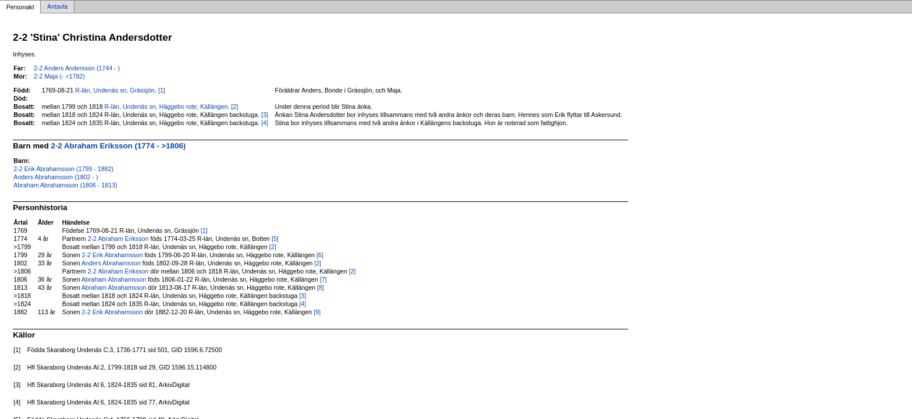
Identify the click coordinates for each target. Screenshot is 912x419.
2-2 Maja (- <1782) (59, 76)
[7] (323, 279)
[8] (320, 287)
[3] (264, 114)
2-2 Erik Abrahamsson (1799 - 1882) (63, 168)
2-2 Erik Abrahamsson (112, 254)
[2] (234, 106)
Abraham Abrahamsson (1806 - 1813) (65, 185)
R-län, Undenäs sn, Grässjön (115, 90)
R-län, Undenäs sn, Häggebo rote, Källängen (166, 106)
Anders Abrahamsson (111, 263)
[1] (161, 90)
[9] (317, 311)
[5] (275, 238)
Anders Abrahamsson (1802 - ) (55, 176)
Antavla (57, 6)
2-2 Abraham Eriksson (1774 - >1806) (118, 145)
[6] (319, 254)
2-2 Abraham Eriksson (118, 238)
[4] (264, 122)
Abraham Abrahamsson (113, 279)
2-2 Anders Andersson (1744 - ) (77, 68)
